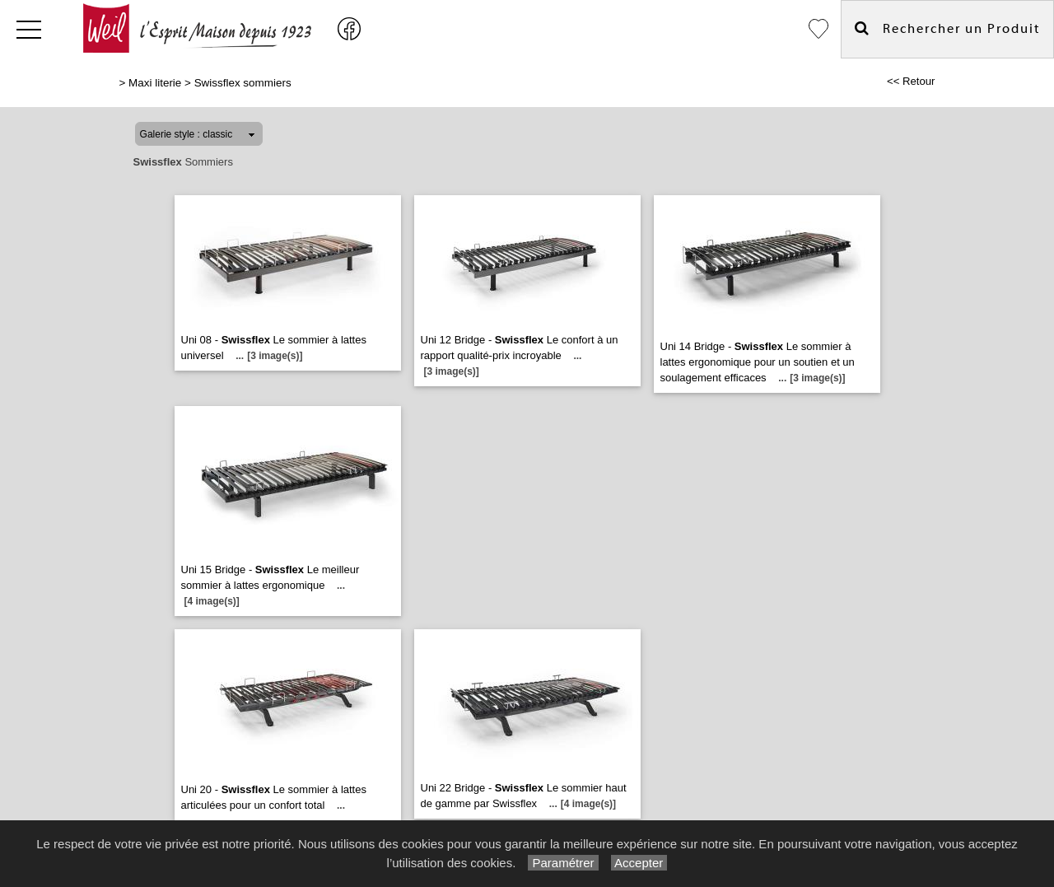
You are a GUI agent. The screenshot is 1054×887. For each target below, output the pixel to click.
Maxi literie (154, 83)
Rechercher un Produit (947, 28)
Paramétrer (563, 863)
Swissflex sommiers (242, 83)
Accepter (639, 863)
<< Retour (911, 81)
